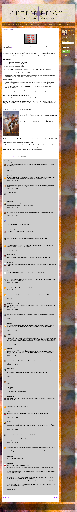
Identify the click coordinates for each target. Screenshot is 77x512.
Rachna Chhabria (10, 229)
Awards (50, 24)
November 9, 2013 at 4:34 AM (12, 442)
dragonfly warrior (14, 157)
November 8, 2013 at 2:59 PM (12, 401)
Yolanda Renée (9, 162)
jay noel (40, 157)
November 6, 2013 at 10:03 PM (12, 299)
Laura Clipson (9, 183)
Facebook (10, 154)
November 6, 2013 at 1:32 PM (12, 258)
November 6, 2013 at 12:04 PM (12, 240)
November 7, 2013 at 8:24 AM (12, 355)
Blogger (48, 507)
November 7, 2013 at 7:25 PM (12, 383)
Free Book (44, 24)
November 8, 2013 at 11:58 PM (12, 429)
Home (4, 24)
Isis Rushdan (9, 262)
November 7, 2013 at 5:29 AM (12, 330)
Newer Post (6, 497)
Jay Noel (8, 411)
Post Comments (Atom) (12, 500)
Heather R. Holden (10, 254)
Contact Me (67, 24)
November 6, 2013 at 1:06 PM (12, 250)
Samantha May (9, 368)
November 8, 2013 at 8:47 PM (12, 408)
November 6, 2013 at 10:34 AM (12, 207)
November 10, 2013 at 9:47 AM (12, 452)
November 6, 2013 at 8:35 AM (12, 180)
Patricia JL (9, 236)
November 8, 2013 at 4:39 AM (12, 392)
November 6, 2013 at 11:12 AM (12, 226)
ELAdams (8, 175)
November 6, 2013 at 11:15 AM (12, 233)
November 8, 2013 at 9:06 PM (12, 417)
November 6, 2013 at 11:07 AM (12, 215)
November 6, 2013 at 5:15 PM (12, 289)
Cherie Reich (71, 30)
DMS (8, 421)
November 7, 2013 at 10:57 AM (12, 364)
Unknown (8, 243)
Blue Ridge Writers (41, 52)
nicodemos (40, 507)
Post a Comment (9, 492)
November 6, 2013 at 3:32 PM (12, 274)
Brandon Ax (9, 286)
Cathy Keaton (9, 380)
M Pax (8, 277)
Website (4, 154)
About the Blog (11, 24)
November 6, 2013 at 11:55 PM (12, 309)
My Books (37, 24)
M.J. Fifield (9, 219)
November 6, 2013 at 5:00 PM (12, 282)
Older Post (55, 497)
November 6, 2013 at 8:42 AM (12, 197)
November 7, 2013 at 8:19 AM (12, 344)
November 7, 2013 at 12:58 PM (12, 376)
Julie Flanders (9, 201)
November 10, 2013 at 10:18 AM (12, 459)
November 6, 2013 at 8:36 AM (12, 188)
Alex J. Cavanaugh (10, 192)
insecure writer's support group (32, 157)
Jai (7, 270)
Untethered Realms (58, 24)
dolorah (8, 313)
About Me (26, 24)
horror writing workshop (22, 157)
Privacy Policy (19, 24)
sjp (7, 404)
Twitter (7, 154)
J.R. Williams (9, 463)
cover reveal (8, 157)
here (11, 47)
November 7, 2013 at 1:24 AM (12, 319)
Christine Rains (9, 396)
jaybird (8, 334)
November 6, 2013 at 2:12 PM (12, 267)
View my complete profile (66, 38)
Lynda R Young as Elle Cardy (12, 303)
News (32, 24)
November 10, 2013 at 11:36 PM (12, 489)
